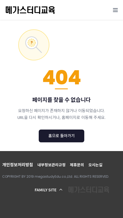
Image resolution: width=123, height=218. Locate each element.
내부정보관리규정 (51, 165)
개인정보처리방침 (17, 165)
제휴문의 (77, 165)
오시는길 (95, 165)
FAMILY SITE (49, 189)
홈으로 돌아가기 (61, 136)
